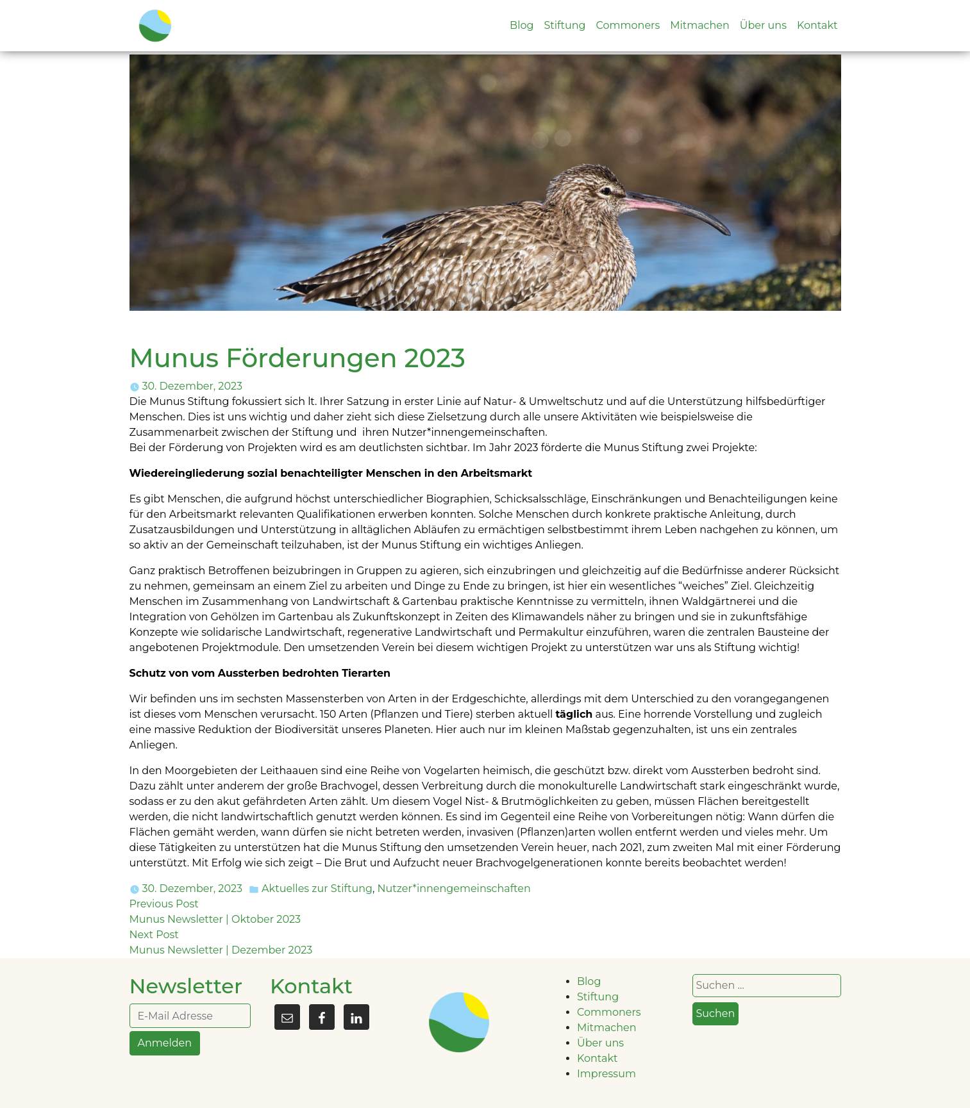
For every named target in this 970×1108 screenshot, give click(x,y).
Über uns (763, 25)
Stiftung (564, 25)
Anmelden (165, 1043)
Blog (521, 25)
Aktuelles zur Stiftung (317, 888)
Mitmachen (700, 25)
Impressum (606, 1074)
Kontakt (817, 25)
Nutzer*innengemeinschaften (454, 888)
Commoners (628, 25)
